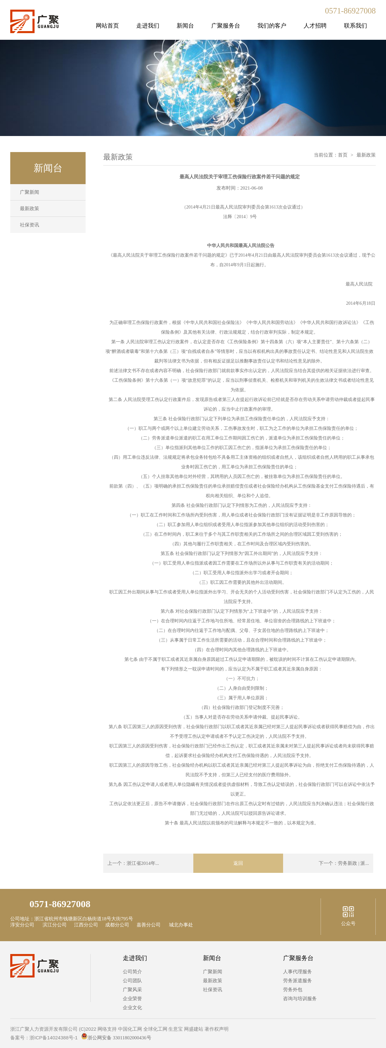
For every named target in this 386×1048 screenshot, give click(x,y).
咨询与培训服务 (300, 998)
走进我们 (147, 25)
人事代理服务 (297, 971)
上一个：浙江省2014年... (133, 863)
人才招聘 (315, 25)
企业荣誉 (132, 998)
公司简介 (132, 971)
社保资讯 (29, 224)
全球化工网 (155, 1029)
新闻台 (185, 25)
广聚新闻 (29, 192)
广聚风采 (132, 989)
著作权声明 (217, 1029)
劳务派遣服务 (297, 980)
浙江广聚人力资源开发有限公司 (44, 1029)
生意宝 (175, 1029)
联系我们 (355, 25)
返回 (238, 863)
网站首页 (107, 25)
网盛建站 (193, 1029)
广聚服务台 (225, 25)
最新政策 (29, 208)
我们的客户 (271, 25)
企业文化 (132, 1007)
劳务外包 (292, 989)
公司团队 (132, 980)
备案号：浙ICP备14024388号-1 (44, 1037)
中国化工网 (130, 1029)
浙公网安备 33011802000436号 (116, 1037)
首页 (343, 155)
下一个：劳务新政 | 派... (344, 863)
